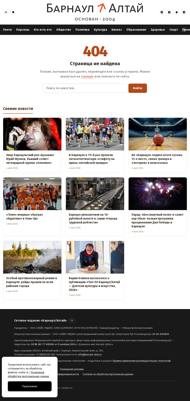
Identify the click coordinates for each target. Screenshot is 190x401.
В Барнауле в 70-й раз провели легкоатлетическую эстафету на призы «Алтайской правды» (91, 159)
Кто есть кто (43, 29)
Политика (82, 29)
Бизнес (117, 29)
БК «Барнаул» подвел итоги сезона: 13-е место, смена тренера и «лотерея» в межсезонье (157, 159)
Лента (7, 29)
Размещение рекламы (72, 369)
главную (87, 76)
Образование (136, 29)
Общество (63, 29)
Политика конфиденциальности (61, 374)
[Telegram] (184, 12)
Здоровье (158, 29)
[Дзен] (177, 12)
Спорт (173, 29)
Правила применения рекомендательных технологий (141, 360)
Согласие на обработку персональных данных (108, 374)
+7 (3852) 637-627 (45, 354)
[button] (6, 12)
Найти (137, 88)
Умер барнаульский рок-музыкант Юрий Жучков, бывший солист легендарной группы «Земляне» (30, 159)
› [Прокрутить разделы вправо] (184, 29)
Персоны (22, 29)
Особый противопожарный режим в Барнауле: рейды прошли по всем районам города (31, 282)
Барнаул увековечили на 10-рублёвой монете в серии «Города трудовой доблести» (93, 218)
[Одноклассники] (169, 12)
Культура (100, 29)
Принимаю (29, 386)
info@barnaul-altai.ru (90, 354)
